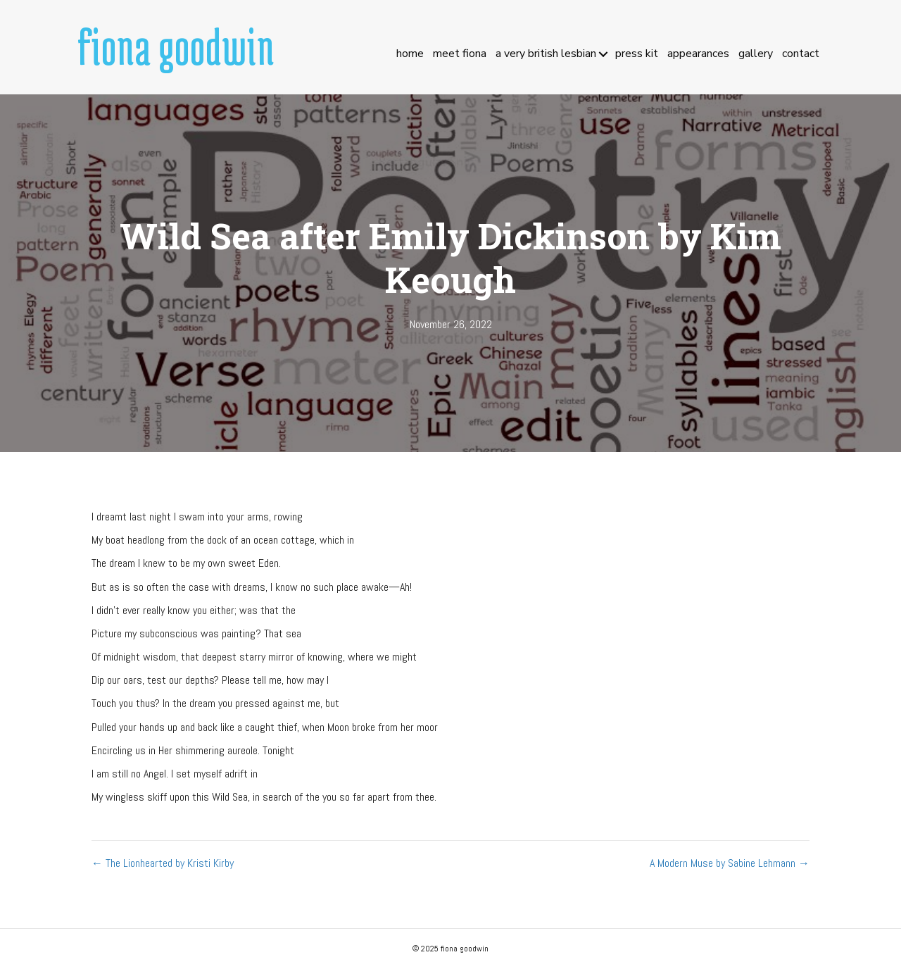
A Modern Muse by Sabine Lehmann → (729, 863)
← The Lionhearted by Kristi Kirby (164, 863)
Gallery (755, 53)
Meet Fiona (459, 53)
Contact (800, 53)
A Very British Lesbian (546, 53)
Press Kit (636, 53)
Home (410, 53)
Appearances (698, 53)
